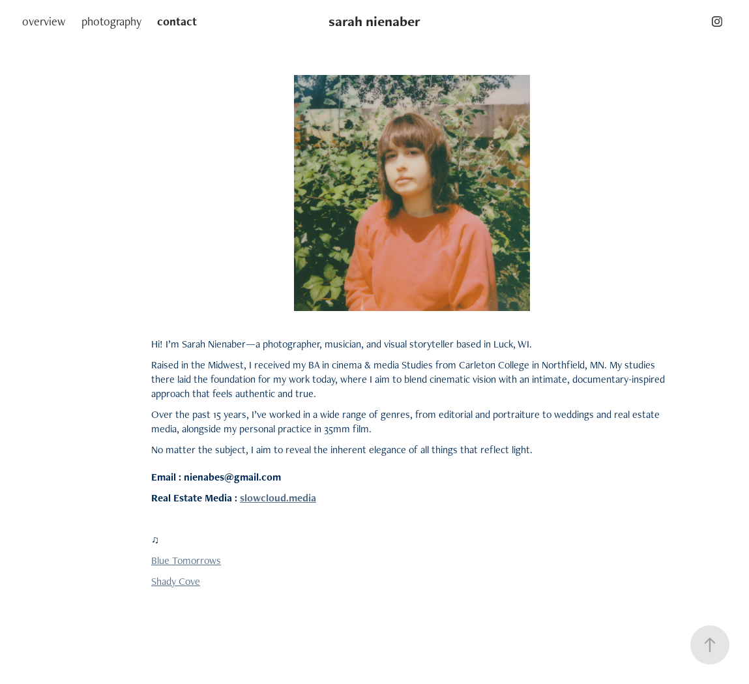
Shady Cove (175, 581)
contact (177, 21)
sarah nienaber (374, 21)
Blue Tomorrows (186, 560)
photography (111, 21)
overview (43, 21)
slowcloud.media (278, 498)
